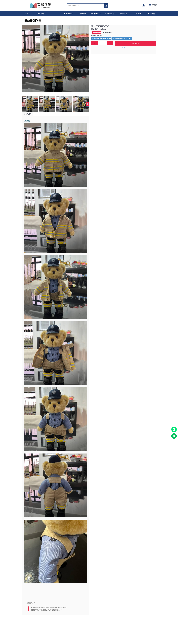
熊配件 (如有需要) (97, 35)
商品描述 (27, 114)
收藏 (123, 47)
